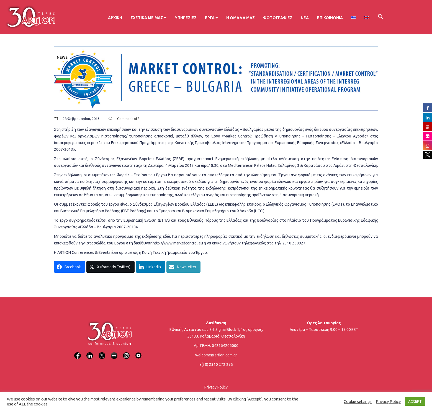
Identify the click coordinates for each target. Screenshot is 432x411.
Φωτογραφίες (277, 18)
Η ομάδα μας (240, 18)
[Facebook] (77, 352)
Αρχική (115, 18)
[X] (102, 352)
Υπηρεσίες (186, 18)
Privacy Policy (216, 387)
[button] (380, 17)
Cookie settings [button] (358, 401)
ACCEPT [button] (415, 401)
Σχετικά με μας (148, 18)
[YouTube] (138, 352)
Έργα (211, 18)
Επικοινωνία (330, 18)
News (62, 57)
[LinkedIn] (89, 352)
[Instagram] (126, 352)
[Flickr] (114, 352)
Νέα (305, 18)
